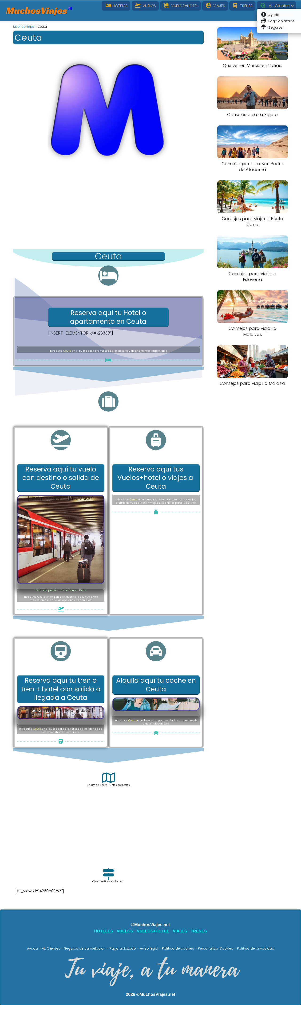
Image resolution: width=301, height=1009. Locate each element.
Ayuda (32, 948)
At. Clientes (51, 948)
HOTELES (115, 5)
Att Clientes (274, 5)
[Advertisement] (108, 212)
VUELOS (145, 5)
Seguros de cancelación (85, 948)
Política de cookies (178, 948)
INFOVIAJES (281, 15)
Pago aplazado (123, 948)
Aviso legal (149, 948)
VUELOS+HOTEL (180, 5)
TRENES (242, 5)
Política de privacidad (255, 948)
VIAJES (215, 5)
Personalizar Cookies (215, 948)
